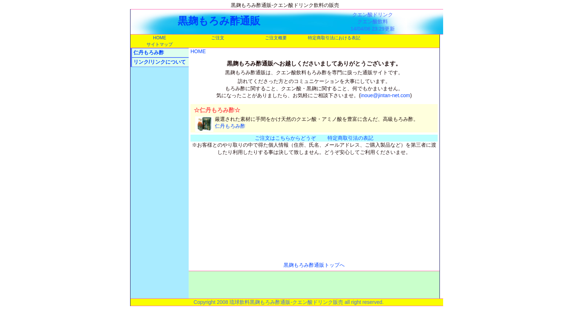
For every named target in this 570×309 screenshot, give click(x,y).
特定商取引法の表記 (350, 138)
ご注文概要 (276, 37)
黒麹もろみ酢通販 (219, 21)
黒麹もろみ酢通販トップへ (314, 265)
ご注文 (217, 37)
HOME (159, 37)
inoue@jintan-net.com (385, 95)
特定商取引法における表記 (334, 37)
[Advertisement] (159, 181)
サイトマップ (159, 44)
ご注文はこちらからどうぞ (285, 138)
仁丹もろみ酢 (148, 52)
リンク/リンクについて (159, 62)
